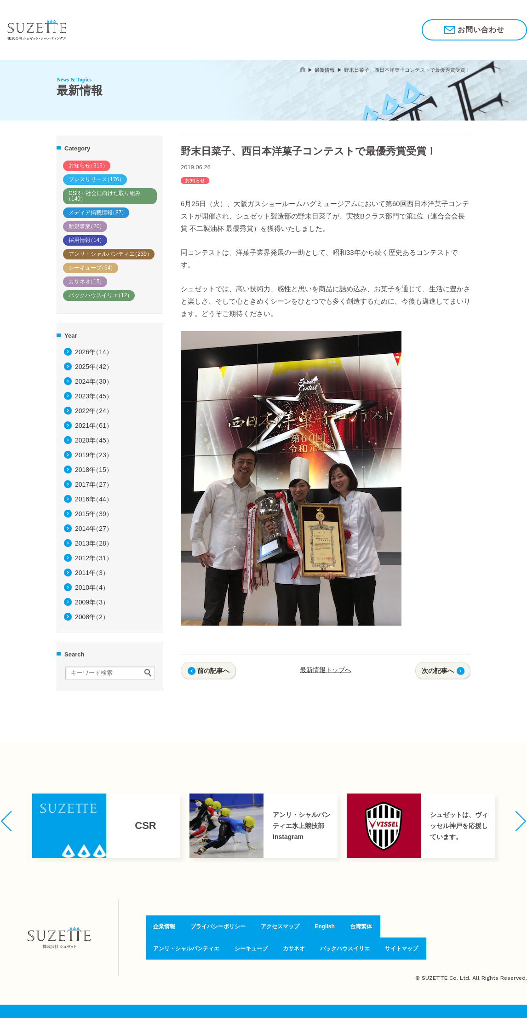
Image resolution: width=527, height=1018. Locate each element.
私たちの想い (107, 29)
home (302, 69)
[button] (6, 821)
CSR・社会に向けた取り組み (103, 196)
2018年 (94, 469)
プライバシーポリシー (215, 928)
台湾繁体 (360, 928)
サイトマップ (406, 947)
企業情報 (253, 29)
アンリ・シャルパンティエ (110, 254)
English (324, 928)
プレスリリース (97, 179)
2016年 (94, 499)
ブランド (219, 29)
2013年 (94, 543)
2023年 (94, 396)
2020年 (94, 440)
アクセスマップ (280, 928)
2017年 (94, 484)
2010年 (92, 587)
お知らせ (88, 165)
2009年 (92, 602)
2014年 (94, 528)
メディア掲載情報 (98, 212)
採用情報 (341, 29)
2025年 (94, 366)
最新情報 (325, 70)
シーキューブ (92, 268)
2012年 (94, 558)
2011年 (92, 572)
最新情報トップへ (325, 669)
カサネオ (87, 281)
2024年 (94, 381)
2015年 (94, 514)
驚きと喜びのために (167, 29)
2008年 (92, 617)
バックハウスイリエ (100, 295)
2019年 (94, 455)
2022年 (94, 410)
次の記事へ (438, 670)
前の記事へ (213, 670)
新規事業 (87, 226)
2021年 (94, 425)
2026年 (94, 352)
